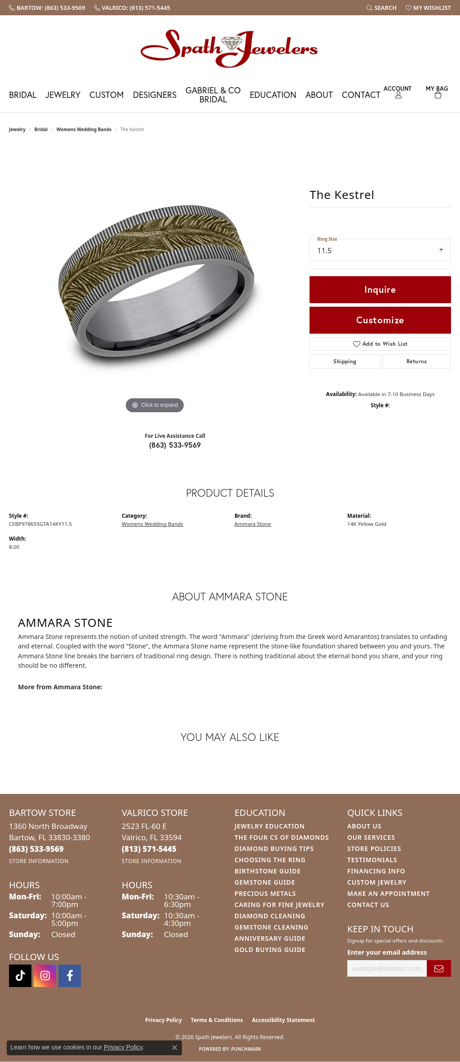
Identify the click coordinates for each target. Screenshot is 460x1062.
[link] (47, 7)
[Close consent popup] (174, 1047)
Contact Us (368, 904)
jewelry (17, 129)
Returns (417, 361)
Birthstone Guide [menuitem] (267, 871)
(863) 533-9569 (175, 444)
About (319, 94)
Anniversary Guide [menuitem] (269, 938)
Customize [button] (380, 319)
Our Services (371, 837)
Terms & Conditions (217, 1020)
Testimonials (372, 859)
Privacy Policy (163, 1020)
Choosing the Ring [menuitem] (269, 859)
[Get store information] (39, 861)
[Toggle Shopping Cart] (437, 91)
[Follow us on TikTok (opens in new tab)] (20, 976)
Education (273, 94)
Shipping (344, 361)
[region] (155, 281)
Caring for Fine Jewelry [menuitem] (279, 904)
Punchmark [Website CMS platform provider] (246, 1049)
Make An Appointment (388, 893)
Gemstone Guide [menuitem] (264, 882)
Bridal (22, 94)
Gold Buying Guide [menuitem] (269, 949)
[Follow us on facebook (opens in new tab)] (69, 976)
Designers (155, 94)
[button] (382, 7)
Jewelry (62, 94)
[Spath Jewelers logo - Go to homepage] (230, 48)
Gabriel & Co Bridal (213, 94)
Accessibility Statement (283, 1020)
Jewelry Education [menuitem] (269, 826)
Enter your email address (387, 952)
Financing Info (376, 871)
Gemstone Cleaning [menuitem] (271, 927)
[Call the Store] (36, 849)
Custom (106, 94)
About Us (364, 826)
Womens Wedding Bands (84, 129)
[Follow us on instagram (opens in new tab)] (45, 976)
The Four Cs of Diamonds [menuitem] (281, 837)
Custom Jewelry (377, 882)
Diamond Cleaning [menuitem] (269, 916)
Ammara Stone (252, 523)
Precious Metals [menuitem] (265, 893)
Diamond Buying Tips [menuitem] (274, 848)
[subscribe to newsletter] (439, 968)
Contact (361, 94)
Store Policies (374, 848)
